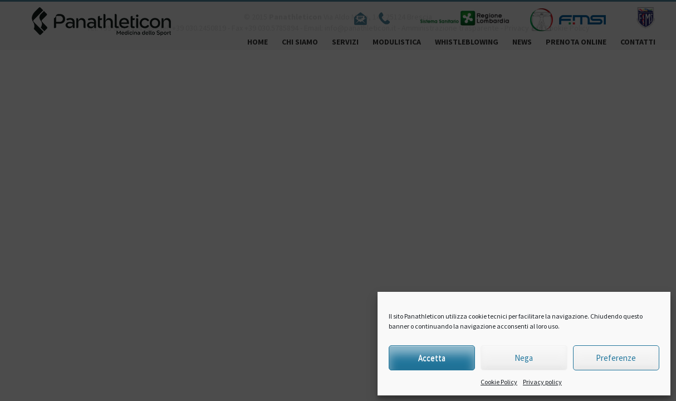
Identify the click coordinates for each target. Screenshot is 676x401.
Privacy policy (542, 382)
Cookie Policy (499, 382)
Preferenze (616, 358)
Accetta (431, 358)
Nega (524, 358)
